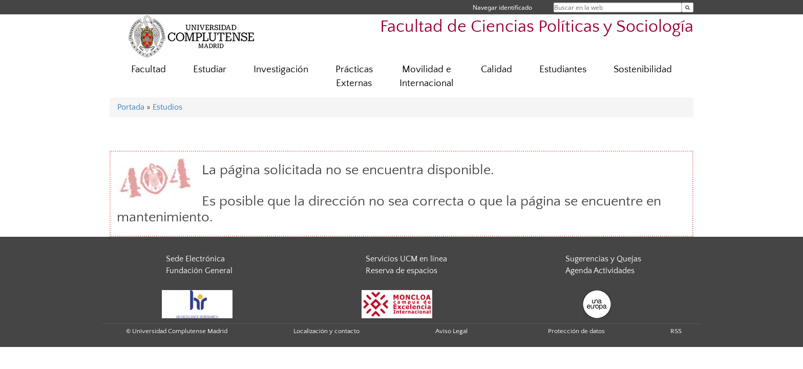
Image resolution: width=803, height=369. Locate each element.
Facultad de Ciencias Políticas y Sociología (536, 26)
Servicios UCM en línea (406, 258)
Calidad (496, 69)
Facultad (148, 69)
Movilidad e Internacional (426, 76)
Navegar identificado (502, 7)
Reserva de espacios (401, 270)
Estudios (167, 107)
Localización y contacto (326, 331)
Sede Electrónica (195, 258)
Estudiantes (562, 69)
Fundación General (199, 270)
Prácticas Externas (354, 76)
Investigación (280, 69)
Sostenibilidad (643, 69)
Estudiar (209, 69)
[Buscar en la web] (687, 7)
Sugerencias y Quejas (603, 258)
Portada (130, 107)
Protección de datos (576, 331)
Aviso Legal (451, 331)
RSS (676, 331)
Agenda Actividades (600, 270)
